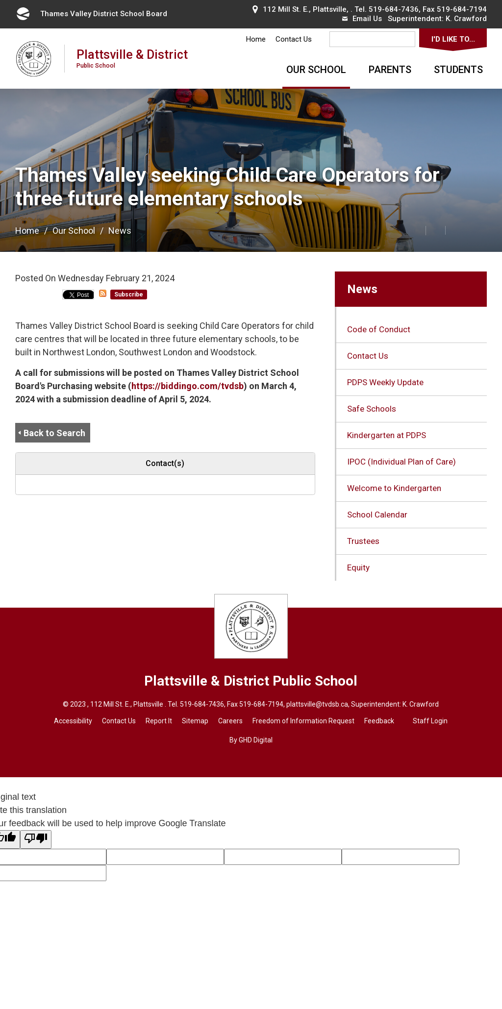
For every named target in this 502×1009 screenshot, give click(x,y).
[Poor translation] (35, 839)
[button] (394, 230)
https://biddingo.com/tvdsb (187, 386)
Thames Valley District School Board (91, 13)
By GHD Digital (251, 740)
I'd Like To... (453, 39)
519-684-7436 (394, 9)
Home (256, 39)
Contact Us (294, 39)
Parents (390, 69)
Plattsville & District (132, 58)
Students (458, 69)
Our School (316, 69)
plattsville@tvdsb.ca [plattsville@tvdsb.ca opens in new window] (317, 704)
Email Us (362, 18)
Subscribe (128, 294)
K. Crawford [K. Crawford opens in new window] (466, 18)
